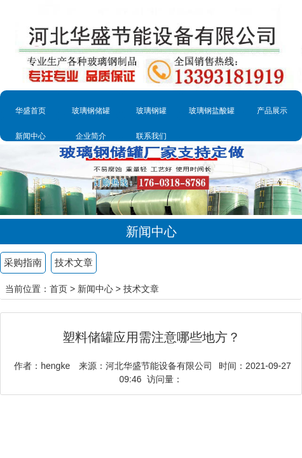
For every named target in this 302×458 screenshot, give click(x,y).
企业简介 (91, 136)
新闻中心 (30, 136)
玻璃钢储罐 (91, 110)
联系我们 (151, 136)
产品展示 (272, 110)
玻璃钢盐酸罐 (212, 110)
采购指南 (23, 262)
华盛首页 (30, 110)
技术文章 (74, 262)
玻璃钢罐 (151, 110)
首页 (58, 289)
